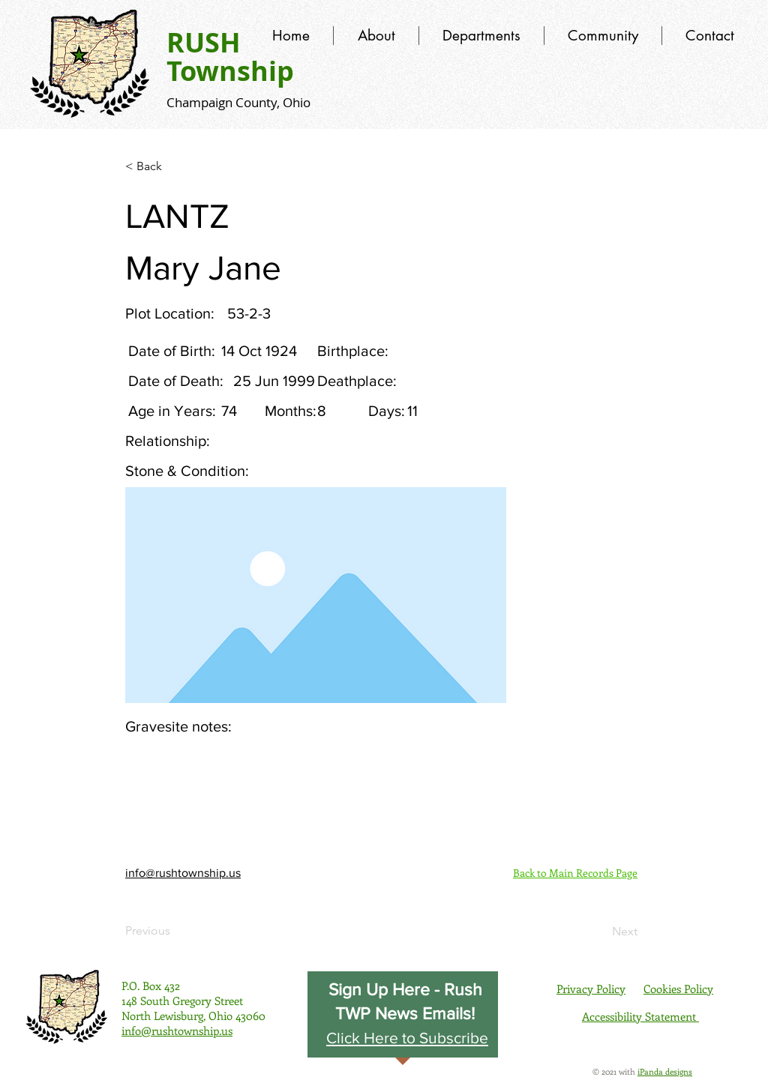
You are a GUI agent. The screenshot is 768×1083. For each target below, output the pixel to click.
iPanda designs (665, 1071)
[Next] (600, 932)
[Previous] (174, 931)
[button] (407, 1037)
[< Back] (174, 166)
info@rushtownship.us (183, 872)
